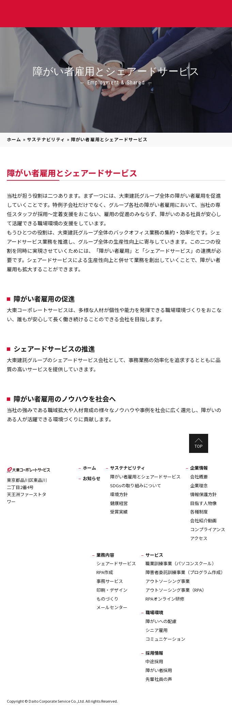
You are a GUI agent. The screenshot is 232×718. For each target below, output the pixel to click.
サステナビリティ (46, 139)
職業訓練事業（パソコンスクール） (180, 563)
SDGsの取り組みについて (135, 485)
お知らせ (91, 478)
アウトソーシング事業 (167, 581)
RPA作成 (104, 572)
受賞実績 (119, 511)
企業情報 (199, 467)
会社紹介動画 (203, 520)
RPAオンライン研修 (164, 598)
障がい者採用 (158, 670)
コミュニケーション (165, 639)
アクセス (198, 538)
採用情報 (154, 653)
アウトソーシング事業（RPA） (175, 590)
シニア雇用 (156, 630)
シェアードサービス (116, 563)
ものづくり (107, 598)
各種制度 (199, 511)
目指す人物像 (203, 503)
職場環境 (154, 612)
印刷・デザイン (111, 590)
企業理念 (199, 485)
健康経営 (119, 503)
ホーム (14, 139)
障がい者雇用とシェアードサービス (145, 476)
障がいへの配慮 (160, 621)
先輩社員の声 (158, 679)
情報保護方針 (203, 494)
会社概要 (199, 476)
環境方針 (119, 494)
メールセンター (111, 607)
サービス (154, 555)
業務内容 (105, 555)
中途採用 (154, 661)
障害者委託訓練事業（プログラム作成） (185, 572)
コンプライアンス (207, 529)
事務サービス (109, 581)
